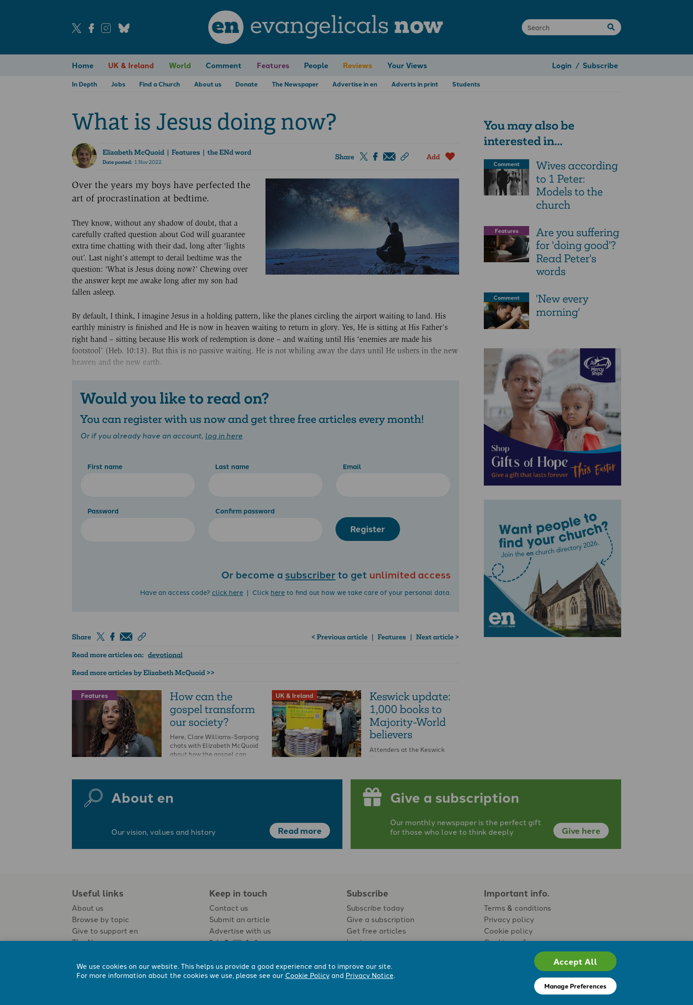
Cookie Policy (307, 975)
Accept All (575, 961)
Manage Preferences (575, 985)
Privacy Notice (370, 975)
